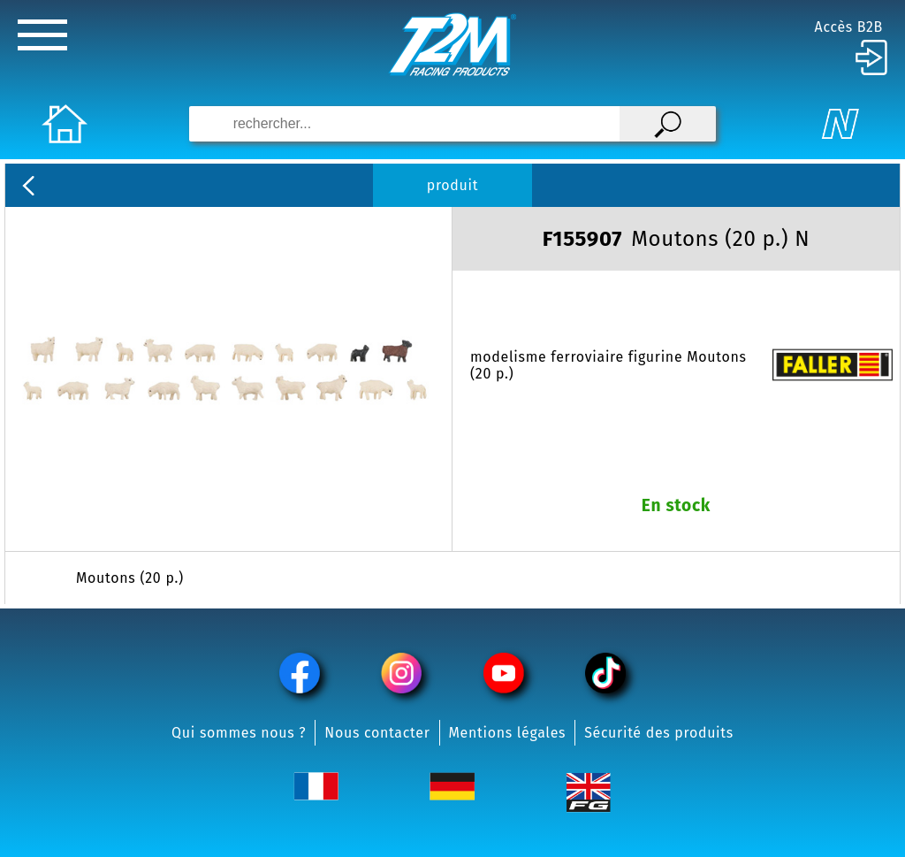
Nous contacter (377, 732)
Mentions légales (508, 732)
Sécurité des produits (659, 732)
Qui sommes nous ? (238, 732)
